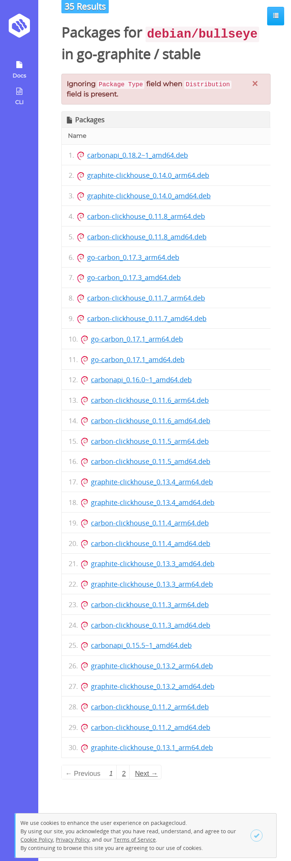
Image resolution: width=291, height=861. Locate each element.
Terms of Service (135, 839)
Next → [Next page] (146, 773)
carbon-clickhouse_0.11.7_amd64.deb (147, 318)
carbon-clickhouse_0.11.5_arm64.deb (150, 441)
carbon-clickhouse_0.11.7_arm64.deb (146, 297)
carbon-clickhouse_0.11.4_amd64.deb (150, 543)
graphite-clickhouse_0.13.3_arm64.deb (152, 584)
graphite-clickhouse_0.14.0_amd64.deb (149, 195)
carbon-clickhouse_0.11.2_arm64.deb (150, 706)
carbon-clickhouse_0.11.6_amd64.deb (150, 420)
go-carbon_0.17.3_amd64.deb (134, 277)
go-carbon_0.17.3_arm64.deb (133, 257)
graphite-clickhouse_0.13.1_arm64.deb (152, 747)
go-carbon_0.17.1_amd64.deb (138, 359)
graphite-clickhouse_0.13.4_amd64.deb (152, 502)
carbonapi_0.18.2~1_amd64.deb (137, 155)
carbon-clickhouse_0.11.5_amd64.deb (150, 461)
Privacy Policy (72, 839)
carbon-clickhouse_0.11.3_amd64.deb (150, 625)
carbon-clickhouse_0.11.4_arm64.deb (150, 522)
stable (181, 54)
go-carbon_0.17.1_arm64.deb (137, 338)
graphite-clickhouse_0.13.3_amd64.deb (152, 563)
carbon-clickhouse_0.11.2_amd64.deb (150, 727)
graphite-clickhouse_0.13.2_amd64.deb (152, 686)
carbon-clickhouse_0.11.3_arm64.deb (150, 604)
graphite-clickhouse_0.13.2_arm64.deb (152, 665)
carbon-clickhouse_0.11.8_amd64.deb (147, 236)
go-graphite (113, 54)
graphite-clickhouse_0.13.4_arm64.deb (152, 481)
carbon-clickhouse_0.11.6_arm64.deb (150, 400)
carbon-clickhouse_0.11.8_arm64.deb (146, 216)
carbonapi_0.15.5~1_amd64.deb (141, 645)
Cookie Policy (36, 839)
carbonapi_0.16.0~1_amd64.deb (141, 379)
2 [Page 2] (124, 773)
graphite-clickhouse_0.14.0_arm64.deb (148, 175)
